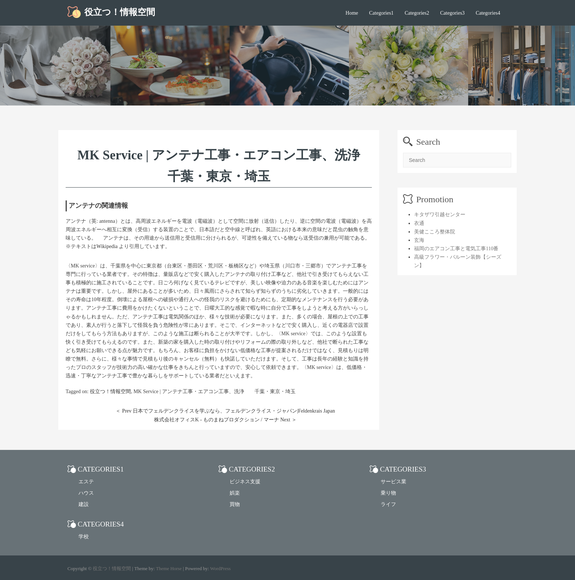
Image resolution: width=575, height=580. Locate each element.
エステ (86, 481)
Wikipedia (107, 246)
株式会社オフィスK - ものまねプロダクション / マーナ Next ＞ (225, 419)
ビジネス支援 (245, 481)
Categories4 (488, 13)
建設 (83, 504)
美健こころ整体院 (434, 231)
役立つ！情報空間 (119, 12)
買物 (235, 504)
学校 (83, 536)
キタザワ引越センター (439, 214)
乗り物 (388, 493)
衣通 (419, 223)
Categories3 (452, 13)
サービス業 (393, 481)
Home (351, 13)
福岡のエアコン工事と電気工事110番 (456, 248)
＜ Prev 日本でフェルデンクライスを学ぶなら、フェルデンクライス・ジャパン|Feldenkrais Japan (225, 411)
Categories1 (381, 13)
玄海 (419, 240)
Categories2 (416, 13)
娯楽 (235, 493)
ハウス (86, 493)
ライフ (388, 504)
